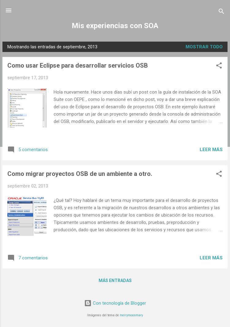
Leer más (211, 149)
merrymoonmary (131, 315)
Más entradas (115, 280)
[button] (219, 66)
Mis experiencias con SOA (115, 25)
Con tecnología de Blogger (115, 303)
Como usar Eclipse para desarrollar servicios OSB (77, 65)
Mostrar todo (204, 47)
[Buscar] (221, 12)
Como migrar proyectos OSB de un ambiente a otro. (79, 173)
